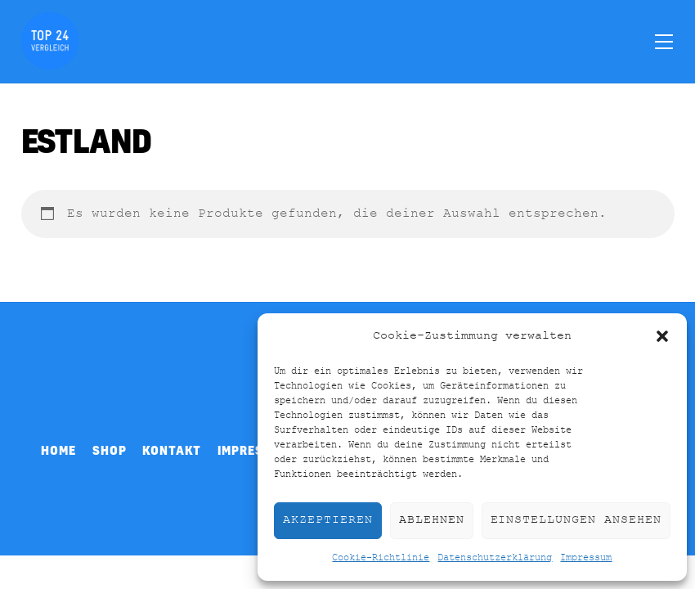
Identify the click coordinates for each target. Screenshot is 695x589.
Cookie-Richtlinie (380, 558)
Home (58, 450)
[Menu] (664, 41)
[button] (662, 336)
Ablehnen (431, 520)
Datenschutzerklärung (494, 558)
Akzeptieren (328, 520)
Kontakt (171, 450)
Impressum (586, 558)
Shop (109, 450)
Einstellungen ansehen (576, 520)
